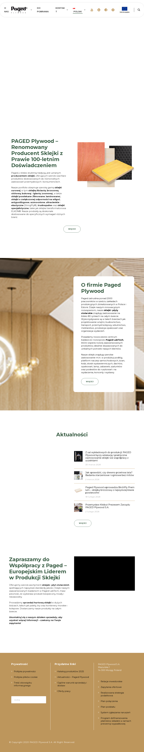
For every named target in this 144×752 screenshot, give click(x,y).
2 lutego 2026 (92, 511)
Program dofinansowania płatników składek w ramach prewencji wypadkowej (116, 721)
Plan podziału (108, 706)
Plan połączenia (109, 701)
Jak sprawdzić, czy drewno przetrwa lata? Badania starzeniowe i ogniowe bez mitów (109, 474)
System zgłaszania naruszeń (115, 712)
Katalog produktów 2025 (70, 671)
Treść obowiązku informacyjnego (23, 684)
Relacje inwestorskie (111, 681)
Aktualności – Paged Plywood (73, 677)
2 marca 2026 (92, 479)
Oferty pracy (63, 691)
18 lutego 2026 (92, 497)
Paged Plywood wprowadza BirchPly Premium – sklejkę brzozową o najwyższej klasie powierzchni (110, 490)
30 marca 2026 (93, 464)
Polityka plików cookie (26, 677)
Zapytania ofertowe (111, 687)
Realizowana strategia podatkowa (112, 694)
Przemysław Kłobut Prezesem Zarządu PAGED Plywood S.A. (107, 506)
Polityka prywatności (25, 671)
